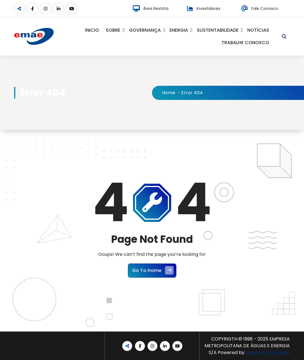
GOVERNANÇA (145, 30)
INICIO (92, 30)
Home (168, 92)
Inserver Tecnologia (268, 352)
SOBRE (113, 30)
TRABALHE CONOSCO (245, 42)
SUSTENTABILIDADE (217, 30)
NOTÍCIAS (258, 30)
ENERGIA (179, 30)
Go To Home (153, 270)
